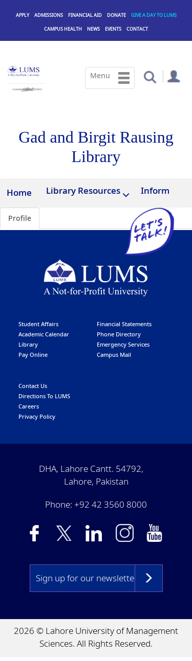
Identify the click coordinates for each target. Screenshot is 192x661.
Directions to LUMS (44, 396)
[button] (150, 76)
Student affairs (38, 324)
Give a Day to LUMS (154, 15)
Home (19, 192)
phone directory (119, 334)
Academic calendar (43, 334)
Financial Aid (85, 15)
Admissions (48, 15)
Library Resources (83, 190)
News (93, 29)
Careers (28, 407)
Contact (137, 29)
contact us (32, 386)
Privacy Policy (36, 417)
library (28, 345)
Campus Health (63, 29)
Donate (116, 15)
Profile (19, 218)
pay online (33, 355)
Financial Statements (124, 324)
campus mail (114, 355)
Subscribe (149, 578)
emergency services (123, 345)
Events (113, 29)
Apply (22, 15)
